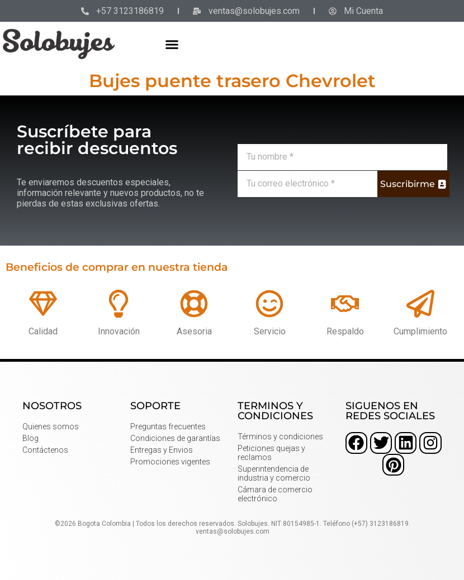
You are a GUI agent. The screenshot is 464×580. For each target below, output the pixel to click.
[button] (171, 44)
